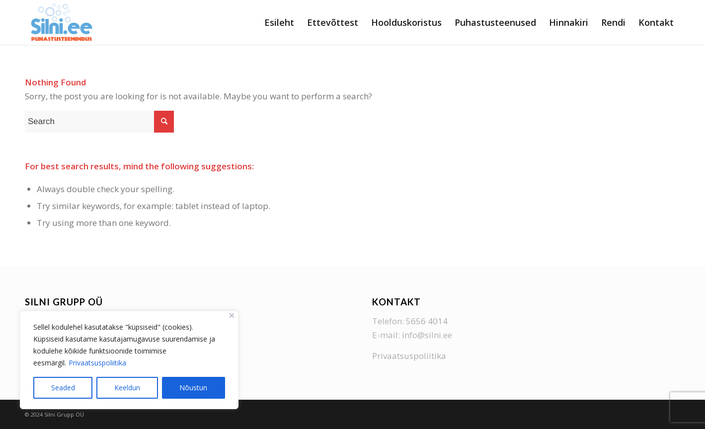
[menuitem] (279, 22)
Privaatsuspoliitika (97, 362)
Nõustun (193, 387)
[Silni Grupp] (61, 22)
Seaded (63, 387)
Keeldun (127, 387)
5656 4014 (427, 321)
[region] (129, 360)
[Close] (232, 315)
